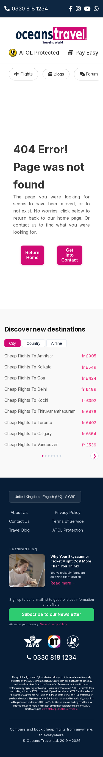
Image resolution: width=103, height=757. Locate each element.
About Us (19, 512)
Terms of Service (68, 521)
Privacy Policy (67, 512)
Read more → (63, 583)
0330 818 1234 (51, 657)
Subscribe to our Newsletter (51, 614)
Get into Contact (70, 255)
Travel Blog (19, 530)
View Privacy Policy (53, 624)
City (12, 343)
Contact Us (19, 521)
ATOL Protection (67, 530)
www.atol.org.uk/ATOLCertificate (60, 709)
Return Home (32, 255)
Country (33, 343)
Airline (56, 343)
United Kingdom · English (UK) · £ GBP (45, 497)
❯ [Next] (94, 456)
